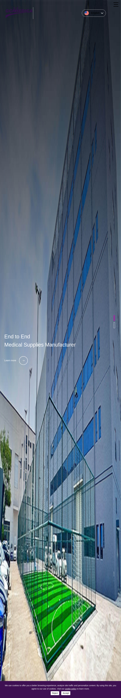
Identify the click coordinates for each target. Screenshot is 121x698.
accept (66, 693)
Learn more (16, 360)
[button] (114, 318)
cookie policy (70, 689)
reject (55, 693)
